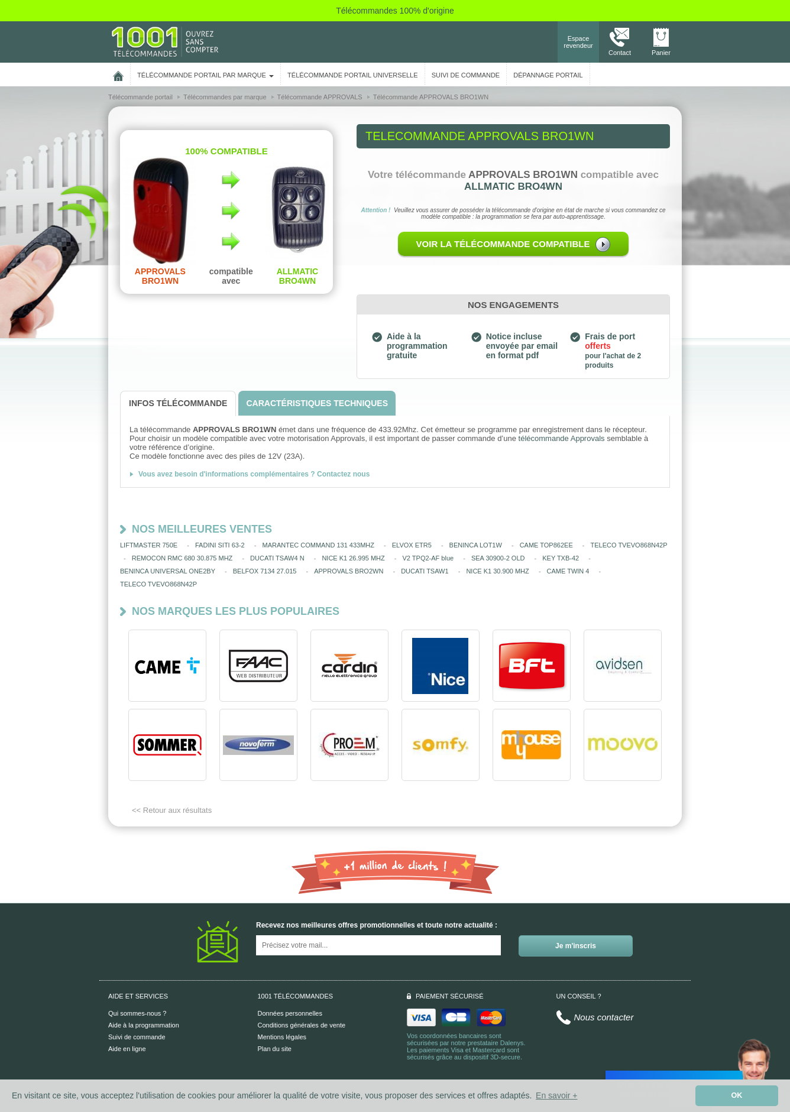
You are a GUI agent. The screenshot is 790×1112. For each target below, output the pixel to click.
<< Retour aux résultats (172, 810)
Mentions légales (282, 1036)
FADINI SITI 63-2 (220, 545)
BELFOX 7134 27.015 (265, 571)
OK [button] (737, 1095)
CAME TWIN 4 (568, 571)
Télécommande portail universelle (352, 75)
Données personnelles (290, 1013)
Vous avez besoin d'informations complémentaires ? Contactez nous (254, 474)
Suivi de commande (137, 1036)
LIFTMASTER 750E (148, 545)
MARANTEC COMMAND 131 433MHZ (318, 545)
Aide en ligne (127, 1048)
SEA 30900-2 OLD (498, 558)
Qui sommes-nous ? (137, 1013)
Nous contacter (604, 1017)
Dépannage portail (547, 75)
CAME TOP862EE (546, 545)
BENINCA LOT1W (475, 545)
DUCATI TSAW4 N (277, 558)
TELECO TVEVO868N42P (629, 545)
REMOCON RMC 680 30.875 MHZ (182, 558)
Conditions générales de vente (302, 1025)
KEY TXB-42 (560, 558)
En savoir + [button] (556, 1095)
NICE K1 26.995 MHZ (353, 558)
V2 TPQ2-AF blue (428, 558)
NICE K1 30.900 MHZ (497, 571)
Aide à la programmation (143, 1025)
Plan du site (275, 1048)
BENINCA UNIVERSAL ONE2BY (167, 571)
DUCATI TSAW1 (424, 571)
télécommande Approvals (562, 438)
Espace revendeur (578, 42)
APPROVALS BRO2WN (348, 571)
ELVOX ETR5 (412, 545)
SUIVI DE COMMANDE (466, 75)
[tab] (178, 403)
